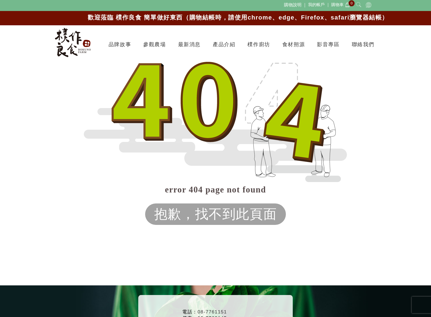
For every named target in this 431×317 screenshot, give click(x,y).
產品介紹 (224, 44)
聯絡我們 (363, 44)
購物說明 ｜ (295, 4)
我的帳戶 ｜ (319, 4)
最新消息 (189, 44)
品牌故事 (120, 44)
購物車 (340, 4)
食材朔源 (293, 44)
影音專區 (328, 44)
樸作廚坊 (258, 44)
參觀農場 (154, 44)
